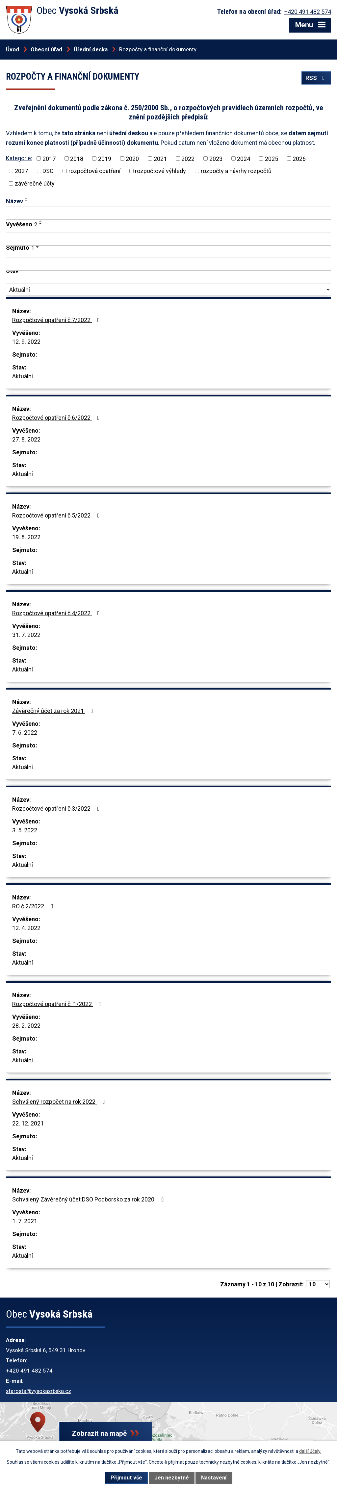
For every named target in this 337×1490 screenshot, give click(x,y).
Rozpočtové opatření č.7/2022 (57, 319)
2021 (160, 158)
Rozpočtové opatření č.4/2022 (57, 613)
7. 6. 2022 (24, 732)
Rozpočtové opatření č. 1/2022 (58, 1003)
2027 (21, 170)
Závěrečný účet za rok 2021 (54, 710)
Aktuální (22, 376)
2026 (299, 158)
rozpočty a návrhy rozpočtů (236, 170)
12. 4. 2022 (26, 927)
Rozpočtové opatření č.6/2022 (57, 417)
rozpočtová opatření (94, 170)
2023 (215, 158)
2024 (243, 158)
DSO (48, 170)
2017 (49, 158)
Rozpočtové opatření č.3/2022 (57, 808)
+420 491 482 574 (29, 1370)
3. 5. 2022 (24, 830)
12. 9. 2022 (26, 341)
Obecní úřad (46, 49)
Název (14, 201)
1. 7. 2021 (24, 1221)
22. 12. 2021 (28, 1123)
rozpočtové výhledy (160, 170)
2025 (271, 158)
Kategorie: (19, 158)
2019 (104, 158)
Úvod (12, 49)
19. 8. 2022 (26, 537)
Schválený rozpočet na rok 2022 (59, 1101)
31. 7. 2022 (26, 634)
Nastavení (213, 1478)
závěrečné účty (35, 183)
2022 (187, 158)
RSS (316, 77)
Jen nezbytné (171, 1478)
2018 (76, 158)
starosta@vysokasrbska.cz (38, 1391)
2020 (132, 158)
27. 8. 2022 (26, 439)
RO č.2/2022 (34, 906)
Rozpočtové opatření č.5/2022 (57, 515)
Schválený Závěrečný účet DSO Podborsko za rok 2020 (89, 1199)
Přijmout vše (126, 1478)
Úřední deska (91, 49)
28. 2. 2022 (26, 1025)
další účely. (310, 1451)
